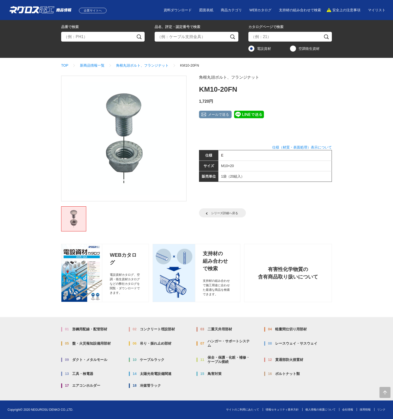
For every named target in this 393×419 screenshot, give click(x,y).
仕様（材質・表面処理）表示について (302, 147)
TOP (64, 65)
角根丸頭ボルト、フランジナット (142, 65)
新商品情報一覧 (92, 65)
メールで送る (218, 114)
